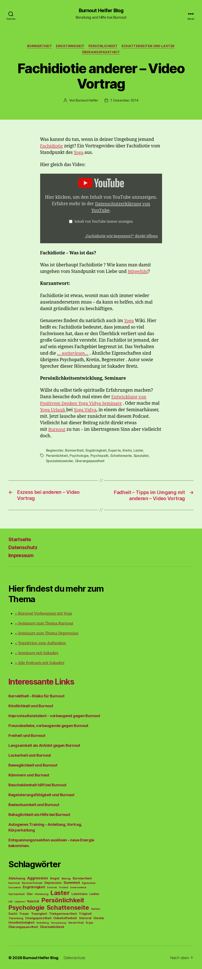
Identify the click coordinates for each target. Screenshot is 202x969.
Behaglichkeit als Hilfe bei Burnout (39, 814)
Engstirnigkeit (70, 46)
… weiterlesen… (73, 353)
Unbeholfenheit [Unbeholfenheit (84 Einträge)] (65, 917)
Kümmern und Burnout (28, 774)
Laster (139, 450)
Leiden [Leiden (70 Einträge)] (94, 893)
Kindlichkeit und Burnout (30, 705)
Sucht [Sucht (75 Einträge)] (12, 913)
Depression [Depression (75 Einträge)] (53, 882)
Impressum (21, 555)
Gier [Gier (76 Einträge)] (30, 893)
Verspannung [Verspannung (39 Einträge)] (58, 922)
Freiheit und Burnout (26, 735)
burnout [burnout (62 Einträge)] (14, 882)
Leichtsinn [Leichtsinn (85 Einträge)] (79, 893)
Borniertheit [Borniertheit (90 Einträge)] (82, 878)
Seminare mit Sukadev (36, 652)
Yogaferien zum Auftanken (40, 642)
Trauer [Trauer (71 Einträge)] (24, 913)
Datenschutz (23, 547)
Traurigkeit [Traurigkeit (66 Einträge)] (39, 913)
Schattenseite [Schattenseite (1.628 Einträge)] (68, 907)
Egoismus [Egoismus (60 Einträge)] (89, 882)
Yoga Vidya (85, 410)
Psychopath (99, 455)
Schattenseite (121, 455)
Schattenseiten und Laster (149, 46)
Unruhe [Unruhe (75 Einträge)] (99, 917)
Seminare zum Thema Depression (46, 632)
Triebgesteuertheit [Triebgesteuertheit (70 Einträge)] (63, 913)
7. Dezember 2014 (124, 100)
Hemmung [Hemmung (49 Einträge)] (41, 893)
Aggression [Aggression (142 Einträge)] (37, 877)
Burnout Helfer (87, 100)
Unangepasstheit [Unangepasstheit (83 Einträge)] (38, 917)
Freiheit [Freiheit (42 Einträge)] (63, 886)
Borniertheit (39, 46)
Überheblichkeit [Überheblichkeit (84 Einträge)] (52, 926)
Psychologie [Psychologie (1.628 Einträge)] (26, 907)
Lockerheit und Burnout (29, 754)
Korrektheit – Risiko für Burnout (36, 695)
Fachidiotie (51, 146)
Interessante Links (43, 681)
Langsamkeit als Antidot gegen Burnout (44, 745)
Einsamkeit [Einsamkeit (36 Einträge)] (14, 887)
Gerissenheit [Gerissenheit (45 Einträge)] (16, 893)
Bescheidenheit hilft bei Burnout (37, 784)
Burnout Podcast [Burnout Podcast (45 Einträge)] (32, 882)
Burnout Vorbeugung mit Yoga (43, 613)
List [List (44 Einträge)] (10, 900)
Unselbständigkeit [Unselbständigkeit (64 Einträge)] (21, 922)
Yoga (79, 153)
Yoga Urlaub (53, 410)
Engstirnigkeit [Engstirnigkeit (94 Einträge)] (34, 886)
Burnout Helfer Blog (101, 10)
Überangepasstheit (101, 52)
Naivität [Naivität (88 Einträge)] (33, 901)
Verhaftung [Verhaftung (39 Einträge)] (42, 922)
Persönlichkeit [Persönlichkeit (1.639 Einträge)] (62, 899)
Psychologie (79, 455)
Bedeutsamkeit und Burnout (33, 804)
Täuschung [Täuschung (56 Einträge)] (15, 917)
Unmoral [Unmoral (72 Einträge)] (85, 917)
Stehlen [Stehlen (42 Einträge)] (95, 908)
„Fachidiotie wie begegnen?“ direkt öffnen (120, 236)
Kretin (127, 450)
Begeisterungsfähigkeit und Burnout (41, 794)
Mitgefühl (138, 272)
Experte (115, 450)
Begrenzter (54, 450)
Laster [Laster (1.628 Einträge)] (59, 892)
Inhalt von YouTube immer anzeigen (103, 222)
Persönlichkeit (103, 46)
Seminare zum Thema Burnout (44, 622)
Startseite (20, 539)
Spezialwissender (59, 461)
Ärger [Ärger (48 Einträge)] (89, 922)
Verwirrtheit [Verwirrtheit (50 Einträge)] (76, 922)
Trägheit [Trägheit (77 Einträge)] (85, 913)
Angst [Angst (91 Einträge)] (54, 878)
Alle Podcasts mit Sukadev (40, 662)
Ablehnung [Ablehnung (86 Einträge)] (16, 878)
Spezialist (140, 455)
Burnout (57, 429)
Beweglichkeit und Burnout (32, 764)
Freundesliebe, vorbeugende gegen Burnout (48, 725)
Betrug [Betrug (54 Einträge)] (66, 877)
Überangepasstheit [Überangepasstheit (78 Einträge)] (23, 926)
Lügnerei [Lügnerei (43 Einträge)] (20, 900)
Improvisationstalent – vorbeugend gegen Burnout (54, 715)
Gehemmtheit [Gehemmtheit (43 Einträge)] (78, 886)
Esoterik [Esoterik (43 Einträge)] (52, 886)
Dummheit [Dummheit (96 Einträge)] (72, 882)
